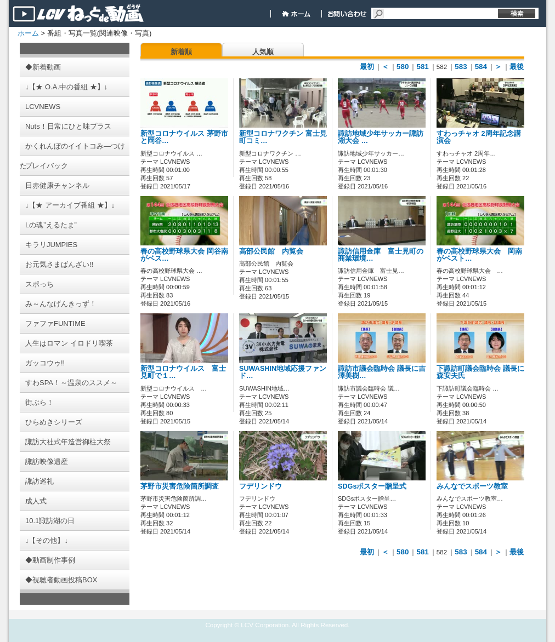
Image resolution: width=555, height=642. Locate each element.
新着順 (181, 52)
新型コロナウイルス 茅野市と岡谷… (184, 137)
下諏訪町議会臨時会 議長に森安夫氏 (480, 372)
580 (403, 66)
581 (422, 66)
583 (461, 66)
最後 (516, 66)
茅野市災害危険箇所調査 (179, 486)
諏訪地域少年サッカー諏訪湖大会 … (380, 137)
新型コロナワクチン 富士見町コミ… (283, 137)
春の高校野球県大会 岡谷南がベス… (184, 255)
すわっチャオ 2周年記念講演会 (479, 137)
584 (481, 66)
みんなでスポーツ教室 (472, 486)
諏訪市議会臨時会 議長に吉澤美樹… (382, 372)
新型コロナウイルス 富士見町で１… (183, 372)
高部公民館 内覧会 (271, 251)
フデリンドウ (260, 486)
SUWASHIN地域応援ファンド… (282, 372)
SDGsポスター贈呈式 (372, 486)
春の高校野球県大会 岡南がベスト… (479, 255)
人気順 (263, 52)
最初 (367, 66)
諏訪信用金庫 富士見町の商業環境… (380, 255)
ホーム (28, 33)
